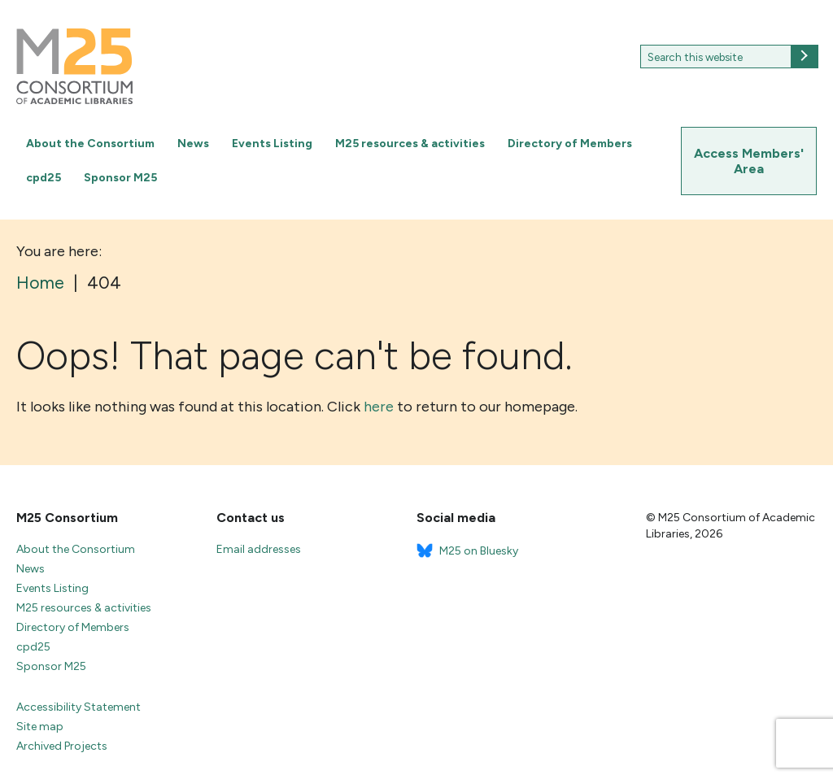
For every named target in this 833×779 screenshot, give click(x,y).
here (379, 407)
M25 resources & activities (410, 143)
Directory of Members (570, 143)
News (193, 143)
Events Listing (272, 143)
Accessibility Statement (78, 707)
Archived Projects (61, 746)
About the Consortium (90, 143)
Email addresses (258, 549)
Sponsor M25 (120, 178)
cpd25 (43, 178)
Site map (39, 726)
